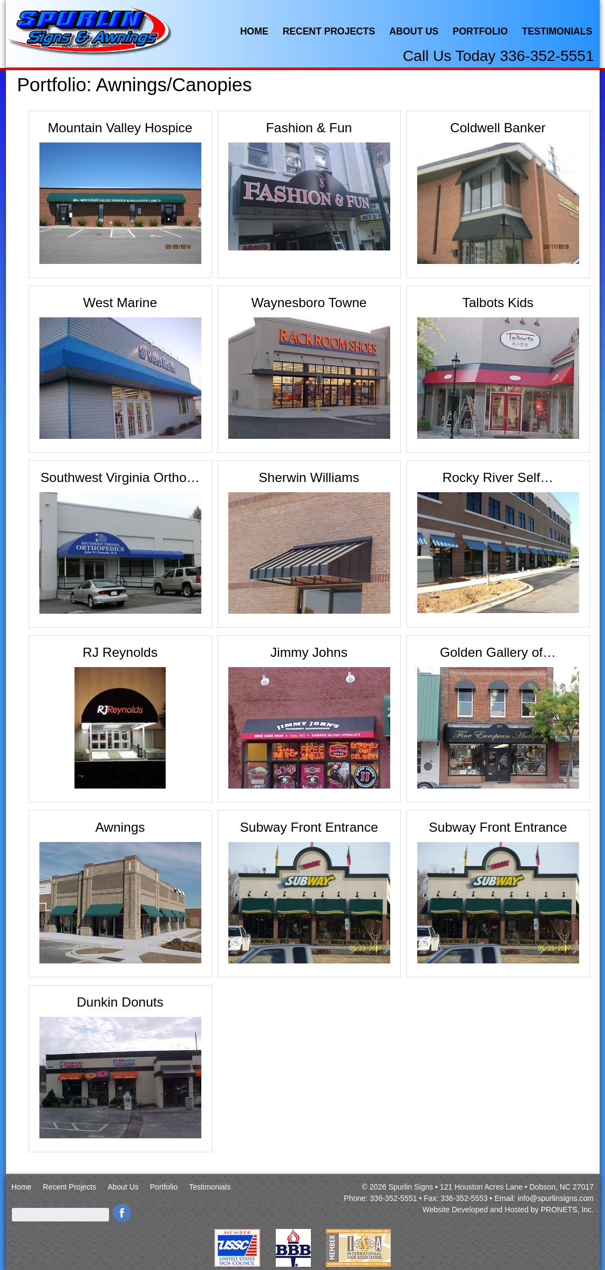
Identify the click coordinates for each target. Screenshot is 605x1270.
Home (254, 31)
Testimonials (557, 31)
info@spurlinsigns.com (556, 1198)
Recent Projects (329, 31)
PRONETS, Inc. (567, 1209)
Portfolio (480, 31)
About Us (413, 31)
